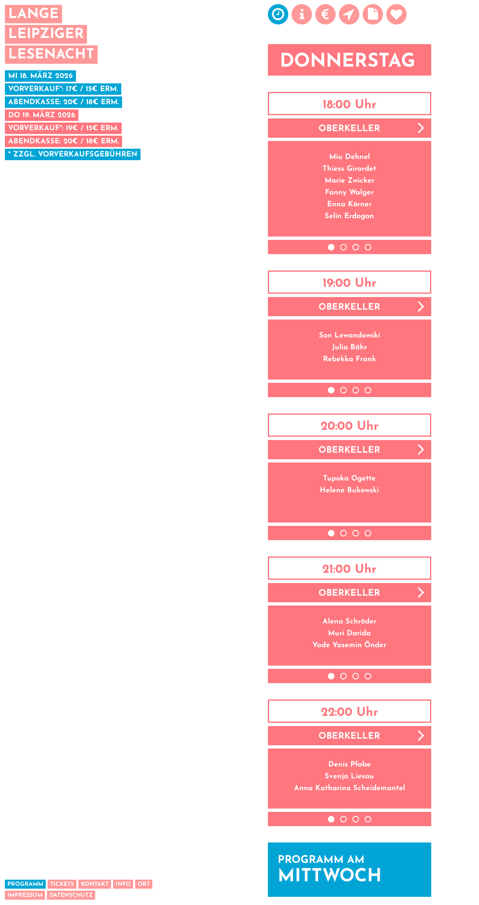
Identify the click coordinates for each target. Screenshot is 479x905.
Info (123, 884)
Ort (144, 884)
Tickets (62, 884)
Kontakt (95, 884)
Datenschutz (71, 895)
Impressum (24, 895)
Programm (25, 884)
